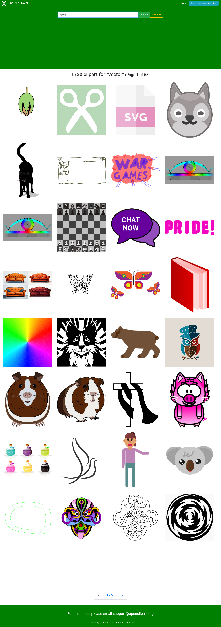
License (105, 622)
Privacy (95, 622)
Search (144, 14)
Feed (128, 622)
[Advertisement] (110, 43)
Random (156, 14)
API (134, 622)
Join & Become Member (204, 3)
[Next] (122, 595)
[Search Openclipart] (98, 15)
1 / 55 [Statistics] (110, 595)
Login (184, 3)
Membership (117, 622)
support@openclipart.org (133, 613)
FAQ (87, 622)
